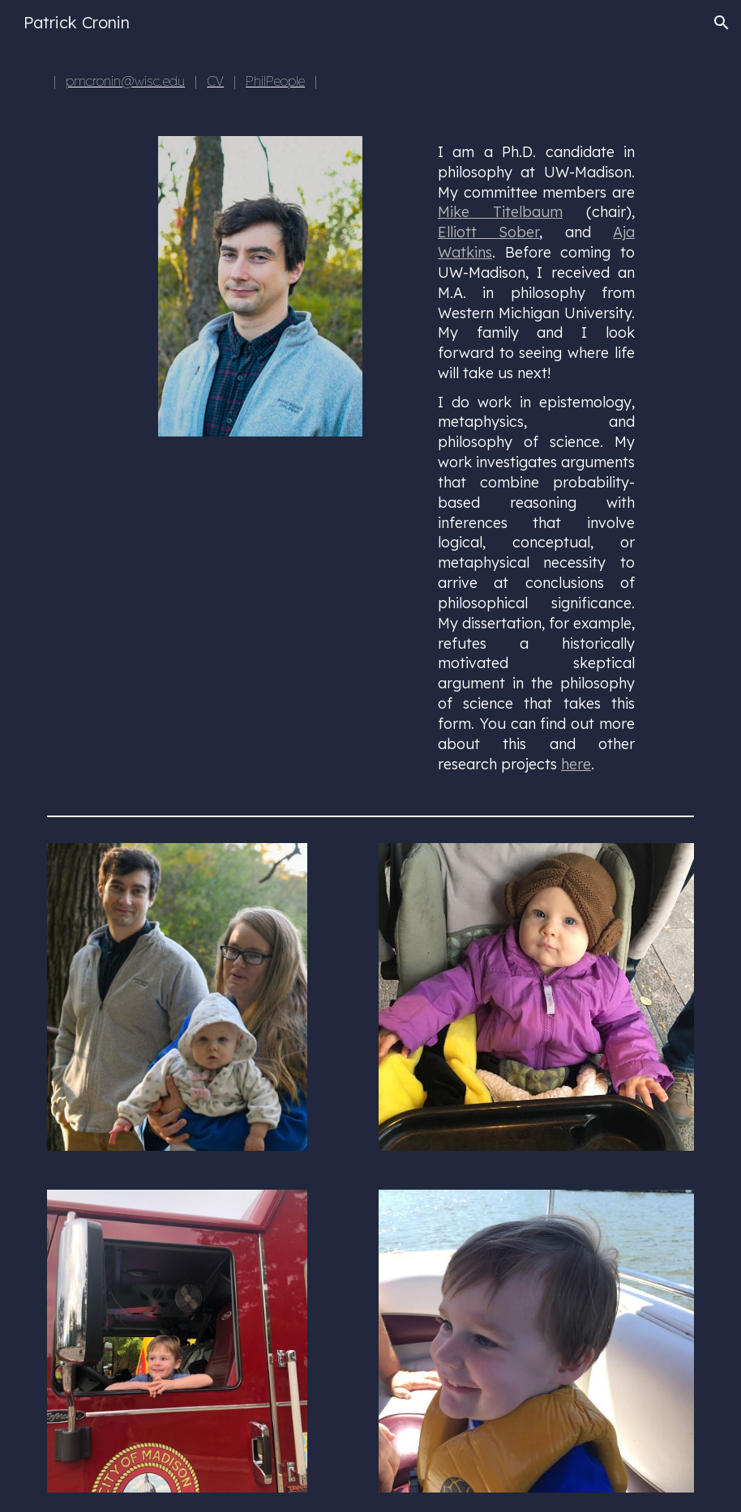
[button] (721, 22)
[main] (232, 81)
